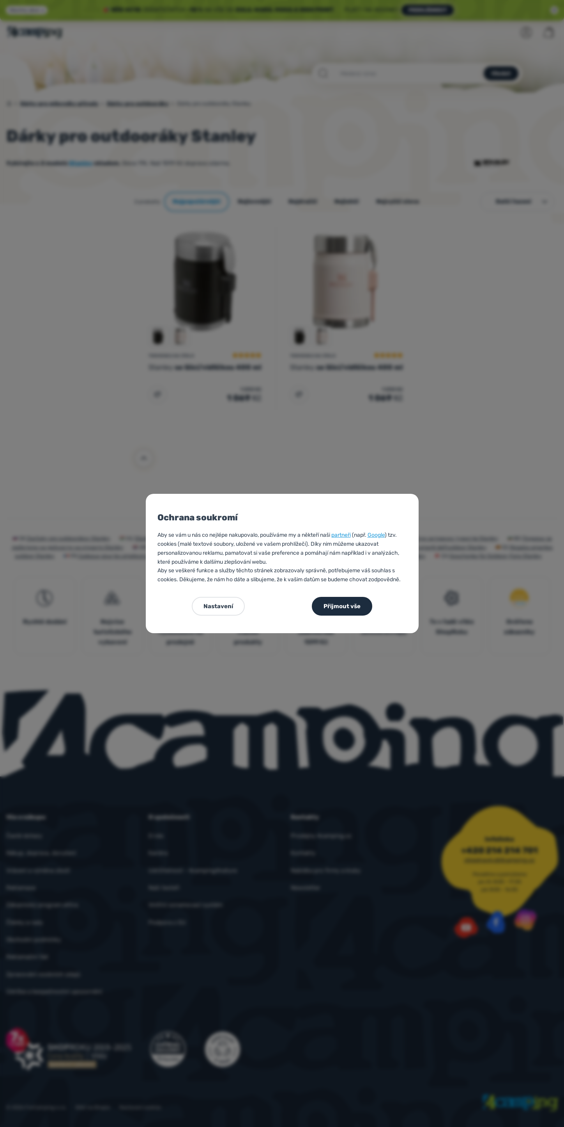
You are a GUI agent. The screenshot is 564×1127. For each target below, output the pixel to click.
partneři (341, 535)
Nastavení (218, 606)
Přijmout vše (342, 606)
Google (376, 535)
